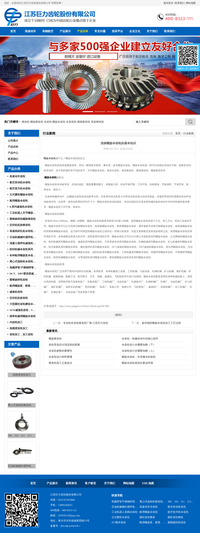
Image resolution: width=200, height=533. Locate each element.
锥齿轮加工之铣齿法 (60, 363)
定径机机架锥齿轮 (20, 225)
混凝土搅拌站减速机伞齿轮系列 (23, 243)
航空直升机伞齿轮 (20, 188)
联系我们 (180, 3)
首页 (13, 31)
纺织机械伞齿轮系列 (21, 249)
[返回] (118, 314)
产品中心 (13, 152)
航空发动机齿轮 (177, 506)
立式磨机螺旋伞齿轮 (21, 194)
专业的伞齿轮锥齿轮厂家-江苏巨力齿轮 (85, 323)
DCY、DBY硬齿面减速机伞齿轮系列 (23, 273)
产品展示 (65, 31)
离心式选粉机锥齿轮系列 (152, 501)
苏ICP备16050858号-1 (70, 526)
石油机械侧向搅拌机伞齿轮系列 (23, 237)
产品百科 (82, 31)
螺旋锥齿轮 (36, 121)
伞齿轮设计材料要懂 (60, 356)
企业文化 (134, 31)
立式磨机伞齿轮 (120, 517)
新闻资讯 (71, 483)
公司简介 (13, 140)
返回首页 (168, 3)
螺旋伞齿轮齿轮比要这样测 (137, 363)
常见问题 (100, 31)
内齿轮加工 (16, 322)
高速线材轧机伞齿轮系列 (23, 231)
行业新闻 (188, 133)
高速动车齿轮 (17, 176)
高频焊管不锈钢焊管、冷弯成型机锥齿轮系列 (124, 501)
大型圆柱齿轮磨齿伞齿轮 (23, 304)
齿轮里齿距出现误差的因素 (64, 344)
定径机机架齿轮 (19, 298)
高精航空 (47, 31)
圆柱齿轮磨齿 (147, 517)
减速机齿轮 (16, 291)
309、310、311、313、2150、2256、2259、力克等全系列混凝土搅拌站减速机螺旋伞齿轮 (181, 501)
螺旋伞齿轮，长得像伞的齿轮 (139, 356)
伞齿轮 (48, 121)
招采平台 (117, 31)
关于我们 (152, 31)
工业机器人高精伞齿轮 (124, 512)
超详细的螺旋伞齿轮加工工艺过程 (161, 323)
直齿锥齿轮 (97, 121)
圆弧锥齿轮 (83, 121)
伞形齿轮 (71, 121)
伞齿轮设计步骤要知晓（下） (139, 344)
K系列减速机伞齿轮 (21, 206)
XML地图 (148, 483)
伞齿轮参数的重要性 (60, 350)
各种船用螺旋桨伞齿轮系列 (23, 255)
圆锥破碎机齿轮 (19, 279)
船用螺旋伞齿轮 (19, 200)
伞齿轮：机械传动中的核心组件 (140, 338)
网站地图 (191, 3)
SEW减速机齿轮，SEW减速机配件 (23, 310)
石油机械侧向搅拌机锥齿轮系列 (124, 506)
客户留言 (90, 483)
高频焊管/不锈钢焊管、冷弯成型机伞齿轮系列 (23, 267)
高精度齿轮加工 (19, 328)
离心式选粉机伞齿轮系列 (23, 261)
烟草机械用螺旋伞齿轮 (23, 316)
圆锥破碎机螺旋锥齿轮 (23, 219)
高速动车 (30, 31)
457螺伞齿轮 (118, 522)
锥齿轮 (26, 121)
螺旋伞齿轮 (58, 121)
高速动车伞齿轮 (148, 506)
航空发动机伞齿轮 (20, 182)
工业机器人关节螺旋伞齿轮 (23, 212)
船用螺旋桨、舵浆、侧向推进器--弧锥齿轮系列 (23, 285)
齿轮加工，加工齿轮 (21, 334)
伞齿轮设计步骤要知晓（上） (139, 350)
